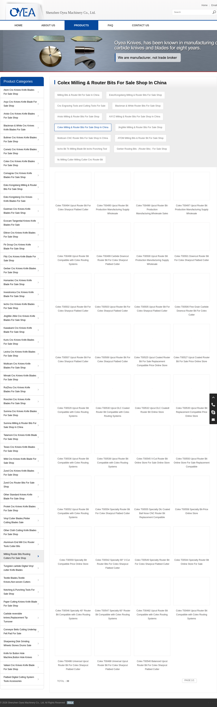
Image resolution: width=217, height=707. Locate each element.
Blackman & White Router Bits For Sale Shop (138, 105)
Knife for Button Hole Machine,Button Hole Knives (18, 655)
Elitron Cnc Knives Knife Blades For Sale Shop (19, 234)
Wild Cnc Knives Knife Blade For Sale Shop (20, 461)
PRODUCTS (81, 25)
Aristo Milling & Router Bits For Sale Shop (78, 116)
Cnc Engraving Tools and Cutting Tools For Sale (81, 105)
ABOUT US (48, 25)
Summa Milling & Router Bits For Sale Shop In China (20, 425)
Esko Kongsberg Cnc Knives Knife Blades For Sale (18, 199)
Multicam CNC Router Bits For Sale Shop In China (82, 138)
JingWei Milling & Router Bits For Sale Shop (140, 127)
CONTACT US (140, 25)
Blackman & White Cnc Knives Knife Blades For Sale (19, 127)
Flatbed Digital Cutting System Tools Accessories (19, 679)
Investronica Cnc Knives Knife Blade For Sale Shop (19, 294)
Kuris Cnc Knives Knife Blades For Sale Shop (19, 342)
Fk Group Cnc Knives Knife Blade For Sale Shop (17, 246)
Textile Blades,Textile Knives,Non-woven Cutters (17, 580)
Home (205, 5)
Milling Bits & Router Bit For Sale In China (78, 95)
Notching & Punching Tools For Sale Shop (19, 592)
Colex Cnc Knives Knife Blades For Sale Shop (19, 163)
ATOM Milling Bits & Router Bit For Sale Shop (140, 138)
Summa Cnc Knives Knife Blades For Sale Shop (20, 413)
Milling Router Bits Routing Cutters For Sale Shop (17, 556)
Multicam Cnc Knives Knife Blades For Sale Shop (17, 365)
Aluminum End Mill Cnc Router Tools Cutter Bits (19, 544)
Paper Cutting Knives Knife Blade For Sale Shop (20, 603)
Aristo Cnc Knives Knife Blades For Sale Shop (19, 115)
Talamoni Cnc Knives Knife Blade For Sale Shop (20, 437)
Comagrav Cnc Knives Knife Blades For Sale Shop (18, 175)
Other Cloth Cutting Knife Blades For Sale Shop (20, 532)
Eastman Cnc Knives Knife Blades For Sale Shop (17, 211)
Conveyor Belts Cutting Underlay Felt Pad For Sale (20, 631)
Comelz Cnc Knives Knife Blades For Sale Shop (20, 151)
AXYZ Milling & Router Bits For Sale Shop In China (134, 116)
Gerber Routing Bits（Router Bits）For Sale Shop (142, 149)
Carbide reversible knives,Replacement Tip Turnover (16, 617)
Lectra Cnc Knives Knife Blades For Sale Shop (19, 353)
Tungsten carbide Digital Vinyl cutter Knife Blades (18, 568)
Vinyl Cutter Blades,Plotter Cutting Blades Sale (17, 520)
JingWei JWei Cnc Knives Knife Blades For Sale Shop (19, 318)
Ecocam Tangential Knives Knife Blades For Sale (20, 223)
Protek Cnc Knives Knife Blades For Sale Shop (19, 508)
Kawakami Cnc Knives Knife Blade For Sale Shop (18, 330)
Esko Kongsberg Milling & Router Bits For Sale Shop (20, 187)
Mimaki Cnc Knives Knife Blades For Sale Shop (20, 377)
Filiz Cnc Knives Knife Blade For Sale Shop (20, 258)
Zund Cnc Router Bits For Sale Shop (19, 484)
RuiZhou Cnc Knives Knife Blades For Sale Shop (17, 389)
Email (214, 5)
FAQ (110, 25)
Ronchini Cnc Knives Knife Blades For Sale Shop (17, 401)
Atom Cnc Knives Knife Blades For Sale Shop (19, 92)
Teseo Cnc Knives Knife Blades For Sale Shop (19, 449)
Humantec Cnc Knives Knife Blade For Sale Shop (18, 282)
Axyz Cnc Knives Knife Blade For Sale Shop (20, 104)
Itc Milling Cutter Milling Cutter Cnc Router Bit (80, 159)
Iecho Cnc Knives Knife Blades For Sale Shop (19, 306)
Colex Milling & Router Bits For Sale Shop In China (82, 127)
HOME (18, 25)
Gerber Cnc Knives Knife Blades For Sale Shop (20, 270)
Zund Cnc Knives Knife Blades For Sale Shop (19, 473)
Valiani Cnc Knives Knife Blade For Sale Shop (19, 667)
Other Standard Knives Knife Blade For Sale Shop (18, 496)
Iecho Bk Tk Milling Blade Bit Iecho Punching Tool (82, 149)
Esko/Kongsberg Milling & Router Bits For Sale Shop (135, 95)
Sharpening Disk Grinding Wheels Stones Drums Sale (17, 643)
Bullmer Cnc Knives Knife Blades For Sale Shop (20, 139)
